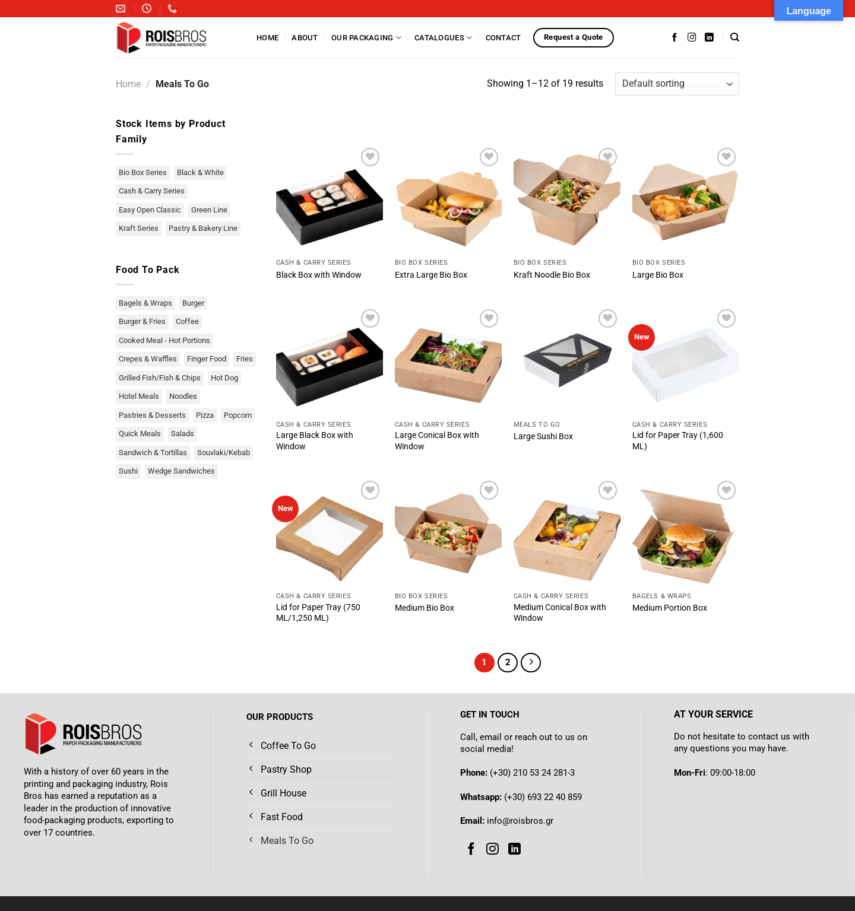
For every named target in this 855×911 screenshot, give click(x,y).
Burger (193, 303)
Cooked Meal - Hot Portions (164, 340)
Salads (182, 433)
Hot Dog (224, 377)
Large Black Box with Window (314, 441)
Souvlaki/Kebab (223, 452)
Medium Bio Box (424, 608)
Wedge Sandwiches (181, 470)
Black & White (200, 172)
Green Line (209, 209)
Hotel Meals (139, 396)
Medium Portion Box (669, 608)
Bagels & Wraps (145, 303)
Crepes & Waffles (148, 358)
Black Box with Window (319, 275)
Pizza (205, 415)
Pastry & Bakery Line (203, 228)
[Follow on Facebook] (674, 37)
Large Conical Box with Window (437, 441)
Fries (244, 358)
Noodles (183, 396)
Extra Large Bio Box (431, 275)
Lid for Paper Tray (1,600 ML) (677, 441)
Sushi (128, 470)
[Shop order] (677, 84)
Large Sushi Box (543, 436)
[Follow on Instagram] (692, 37)
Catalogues (443, 37)
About (305, 37)
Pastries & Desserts (152, 415)
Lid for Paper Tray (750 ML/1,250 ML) (318, 613)
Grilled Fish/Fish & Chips (160, 377)
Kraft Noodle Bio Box (552, 275)
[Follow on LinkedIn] (709, 37)
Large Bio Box (657, 275)
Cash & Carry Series (152, 190)
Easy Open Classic (150, 209)
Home (267, 37)
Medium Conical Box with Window (560, 613)
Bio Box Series (143, 172)
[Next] (531, 663)
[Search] (734, 37)
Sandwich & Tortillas (153, 452)
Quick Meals (140, 433)
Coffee (187, 321)
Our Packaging (366, 37)
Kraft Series (139, 228)
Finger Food (206, 358)
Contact (503, 37)
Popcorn (238, 415)
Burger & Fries (142, 321)
